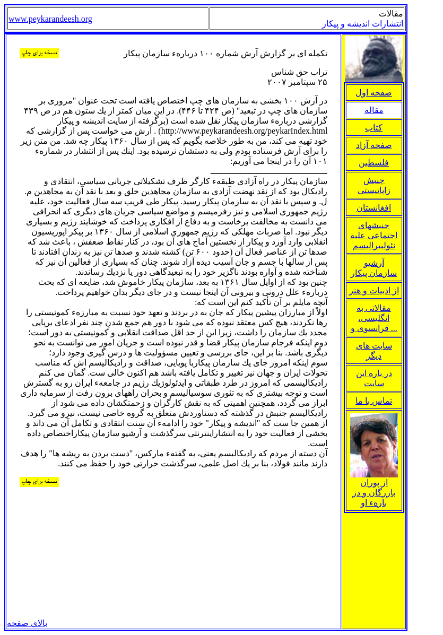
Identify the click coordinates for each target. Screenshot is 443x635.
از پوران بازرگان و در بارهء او (374, 488)
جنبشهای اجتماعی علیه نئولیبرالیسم (373, 235)
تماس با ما (373, 400)
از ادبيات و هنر (374, 290)
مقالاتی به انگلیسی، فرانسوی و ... (374, 318)
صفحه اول (373, 92)
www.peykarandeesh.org (50, 18)
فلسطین (374, 162)
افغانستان (374, 207)
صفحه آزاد (374, 145)
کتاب (374, 127)
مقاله (374, 110)
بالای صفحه (27, 623)
